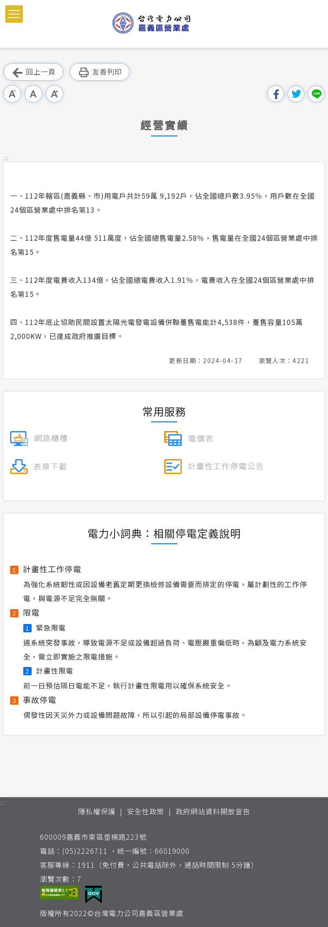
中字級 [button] (33, 94)
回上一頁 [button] (33, 72)
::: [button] (6, 157)
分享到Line (316, 94)
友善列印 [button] (99, 72)
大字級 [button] (54, 94)
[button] (14, 14)
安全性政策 (145, 811)
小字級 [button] (12, 94)
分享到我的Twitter (296, 94)
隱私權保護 (96, 811)
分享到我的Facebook (275, 94)
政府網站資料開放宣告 (213, 811)
